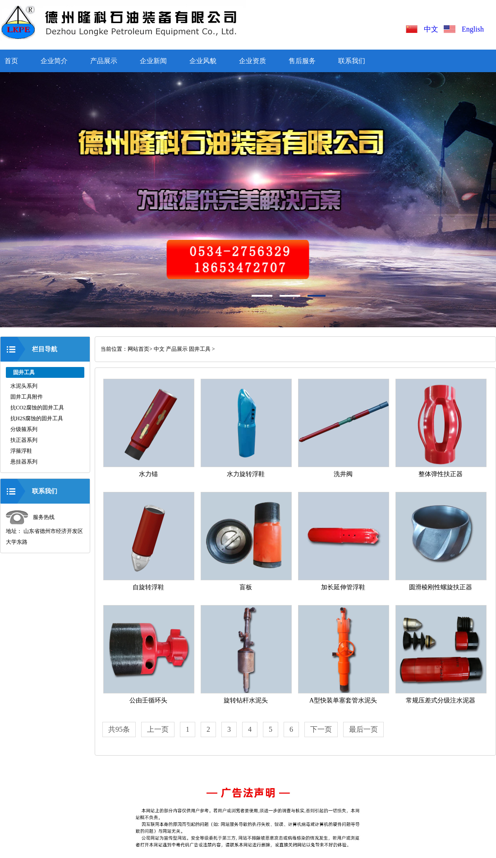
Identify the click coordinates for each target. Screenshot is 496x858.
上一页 (158, 729)
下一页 (321, 729)
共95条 (119, 729)
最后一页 (363, 729)
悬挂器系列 (23, 462)
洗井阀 (343, 474)
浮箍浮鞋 (21, 451)
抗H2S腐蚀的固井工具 (36, 418)
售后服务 (302, 60)
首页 (11, 60)
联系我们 (351, 60)
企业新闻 (153, 60)
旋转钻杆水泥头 (246, 700)
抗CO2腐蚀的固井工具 (37, 407)
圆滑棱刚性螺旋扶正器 (440, 587)
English (473, 29)
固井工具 (200, 349)
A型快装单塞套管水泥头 (343, 700)
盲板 (245, 587)
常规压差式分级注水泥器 (440, 700)
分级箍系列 (23, 429)
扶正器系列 (23, 440)
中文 (433, 29)
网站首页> (140, 349)
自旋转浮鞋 (148, 587)
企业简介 (54, 60)
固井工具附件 (26, 397)
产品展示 (103, 60)
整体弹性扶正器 (440, 474)
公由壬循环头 (148, 700)
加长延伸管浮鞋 (343, 587)
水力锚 (148, 474)
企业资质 (252, 60)
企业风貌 (202, 60)
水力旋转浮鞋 (246, 474)
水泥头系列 (23, 386)
